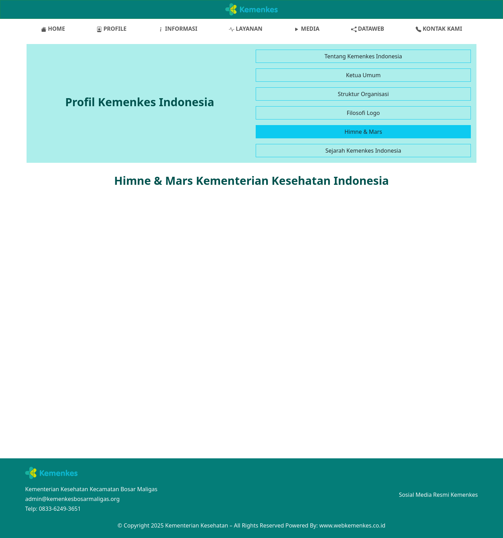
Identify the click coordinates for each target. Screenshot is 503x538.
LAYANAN (245, 28)
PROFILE (111, 28)
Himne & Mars (363, 132)
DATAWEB (367, 28)
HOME (53, 28)
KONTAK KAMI (439, 28)
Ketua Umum (363, 75)
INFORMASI (177, 28)
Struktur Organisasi (363, 94)
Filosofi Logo (363, 113)
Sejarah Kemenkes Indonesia (363, 150)
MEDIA (306, 28)
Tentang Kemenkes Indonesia (363, 56)
